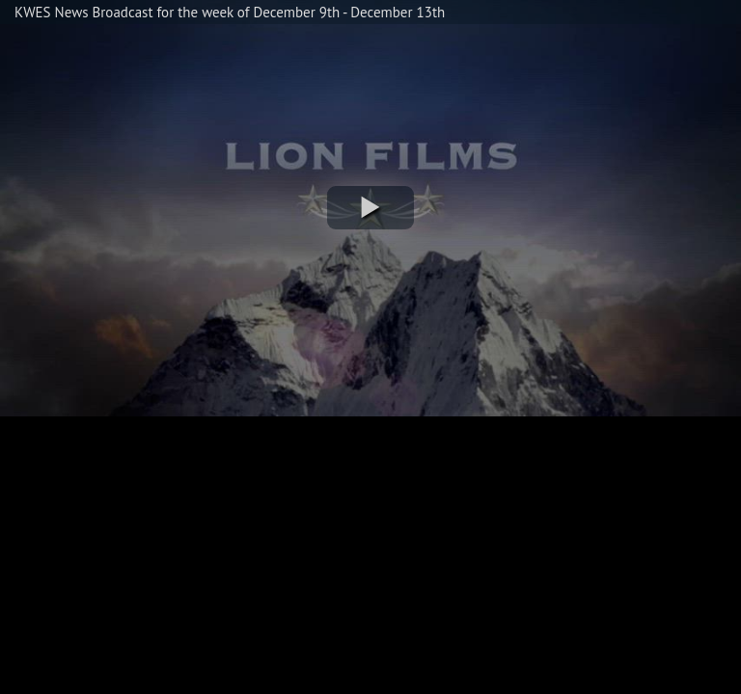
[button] (370, 207)
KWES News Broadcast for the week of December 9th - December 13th (229, 12)
